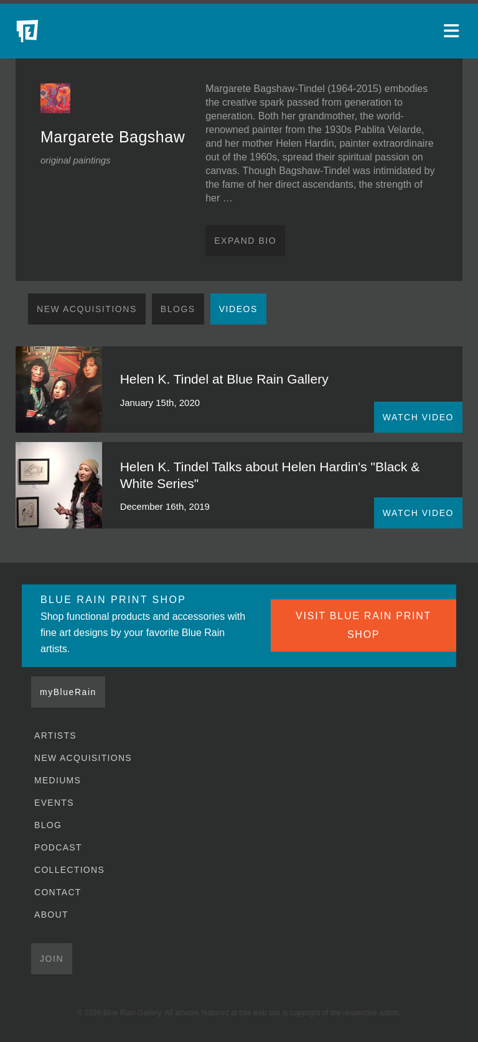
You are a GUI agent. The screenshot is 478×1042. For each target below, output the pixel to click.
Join (51, 959)
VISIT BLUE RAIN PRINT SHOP (363, 625)
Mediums (57, 780)
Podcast (58, 847)
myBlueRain (68, 692)
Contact (58, 892)
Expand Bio (245, 241)
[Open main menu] (453, 31)
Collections (69, 870)
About (51, 915)
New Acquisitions (87, 309)
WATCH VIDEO (418, 417)
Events (54, 803)
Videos (238, 309)
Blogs (178, 309)
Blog (48, 825)
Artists (55, 735)
